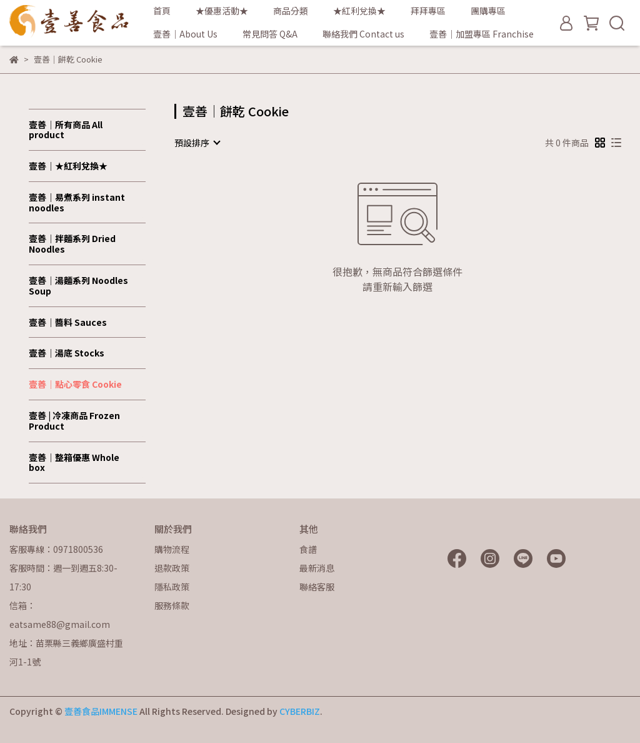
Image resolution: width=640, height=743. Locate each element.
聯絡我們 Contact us (363, 34)
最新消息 (316, 568)
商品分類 (290, 10)
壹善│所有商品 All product (65, 129)
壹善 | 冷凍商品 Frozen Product (74, 420)
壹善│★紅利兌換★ (68, 165)
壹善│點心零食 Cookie (75, 384)
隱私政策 (171, 586)
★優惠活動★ (222, 10)
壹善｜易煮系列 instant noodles (77, 202)
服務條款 (171, 605)
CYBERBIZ (299, 711)
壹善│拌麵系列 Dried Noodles (72, 243)
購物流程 (171, 549)
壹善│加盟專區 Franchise (481, 34)
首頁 (162, 10)
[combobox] (196, 142)
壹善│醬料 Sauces (68, 322)
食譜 (308, 549)
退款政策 (171, 568)
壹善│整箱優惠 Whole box (74, 462)
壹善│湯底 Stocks (66, 352)
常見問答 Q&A (270, 34)
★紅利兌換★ (359, 10)
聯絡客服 (316, 586)
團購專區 (488, 10)
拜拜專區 (428, 10)
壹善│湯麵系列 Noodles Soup (78, 285)
